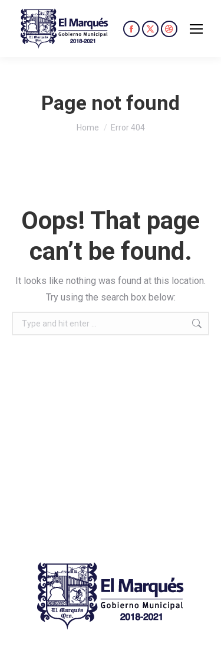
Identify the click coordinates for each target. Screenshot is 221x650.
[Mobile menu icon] (196, 29)
